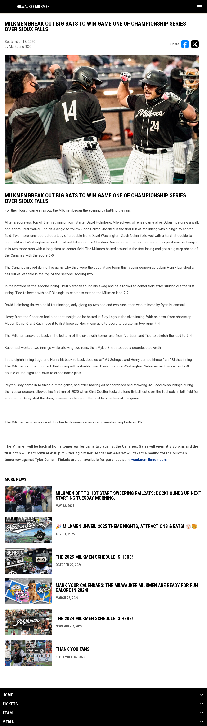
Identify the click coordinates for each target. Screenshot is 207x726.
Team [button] (7, 713)
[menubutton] (199, 6)
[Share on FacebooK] (185, 44)
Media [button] (8, 722)
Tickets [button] (10, 704)
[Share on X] (195, 44)
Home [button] (7, 695)
